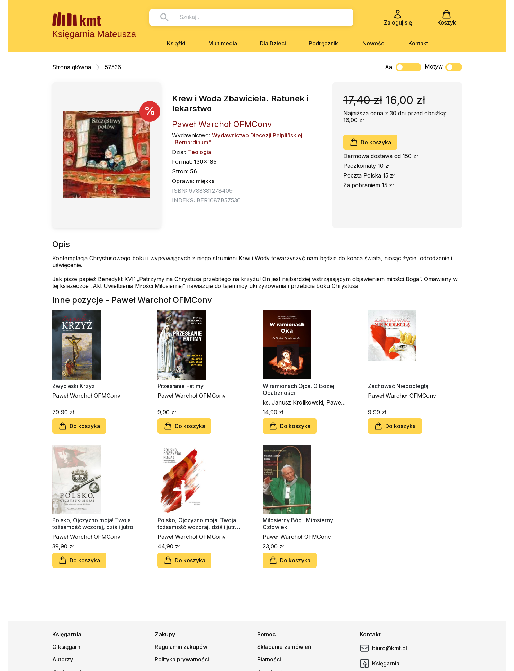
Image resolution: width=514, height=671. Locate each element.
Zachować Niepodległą (398, 385)
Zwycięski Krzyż (73, 385)
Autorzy (62, 659)
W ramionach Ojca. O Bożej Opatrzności (298, 389)
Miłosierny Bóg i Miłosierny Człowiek (298, 524)
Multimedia (222, 43)
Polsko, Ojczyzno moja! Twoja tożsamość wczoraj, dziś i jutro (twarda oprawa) (197, 524)
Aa (388, 67)
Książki (176, 43)
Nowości (374, 43)
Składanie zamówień (284, 646)
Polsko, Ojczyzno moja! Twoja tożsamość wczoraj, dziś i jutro (92, 524)
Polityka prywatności (182, 659)
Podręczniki (324, 43)
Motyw (443, 67)
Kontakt (418, 43)
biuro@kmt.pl (383, 648)
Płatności (269, 659)
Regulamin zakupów (181, 646)
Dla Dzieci (273, 43)
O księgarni (67, 646)
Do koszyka (370, 142)
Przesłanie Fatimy (180, 385)
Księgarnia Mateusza (94, 34)
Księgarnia (379, 663)
